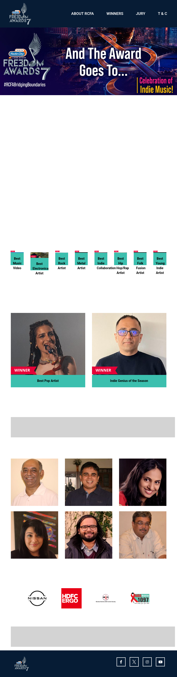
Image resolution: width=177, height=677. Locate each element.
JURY (140, 13)
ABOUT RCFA (82, 13)
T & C (162, 13)
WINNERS (114, 13)
